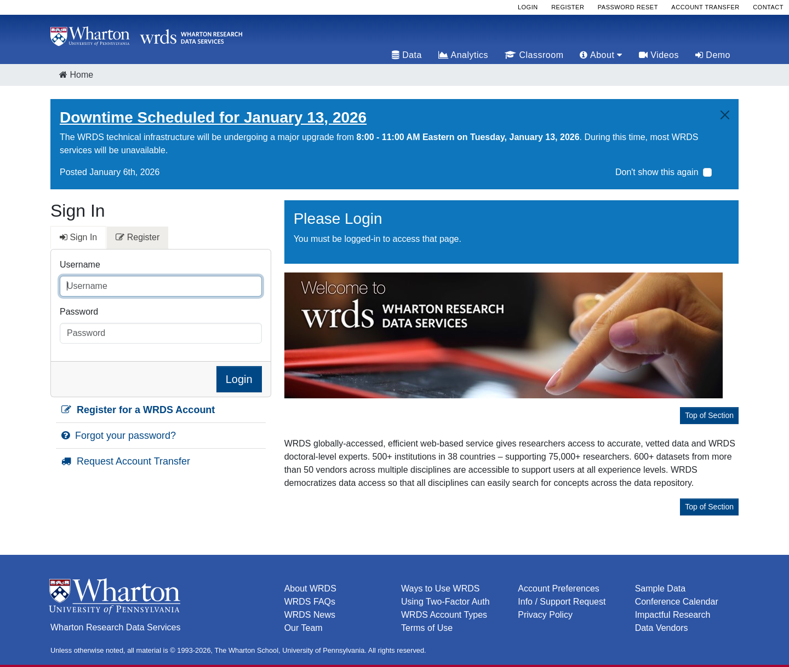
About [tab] (601, 55)
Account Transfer (705, 7)
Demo (712, 55)
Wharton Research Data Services (115, 627)
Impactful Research (673, 614)
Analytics (463, 55)
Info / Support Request (561, 601)
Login (528, 7)
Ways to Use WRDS (440, 588)
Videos (659, 55)
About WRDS (310, 588)
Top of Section (709, 415)
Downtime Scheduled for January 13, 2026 (213, 117)
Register (567, 7)
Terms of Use (427, 628)
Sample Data (660, 588)
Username (80, 264)
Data (407, 55)
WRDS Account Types (444, 614)
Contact (768, 7)
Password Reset (628, 7)
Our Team (303, 628)
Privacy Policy (545, 614)
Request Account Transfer (125, 461)
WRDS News (309, 614)
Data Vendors (661, 628)
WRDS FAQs (309, 601)
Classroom (534, 55)
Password (79, 311)
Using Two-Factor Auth (445, 601)
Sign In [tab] (78, 237)
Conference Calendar (676, 601)
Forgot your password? (118, 435)
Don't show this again (657, 172)
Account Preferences (558, 588)
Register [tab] (137, 237)
